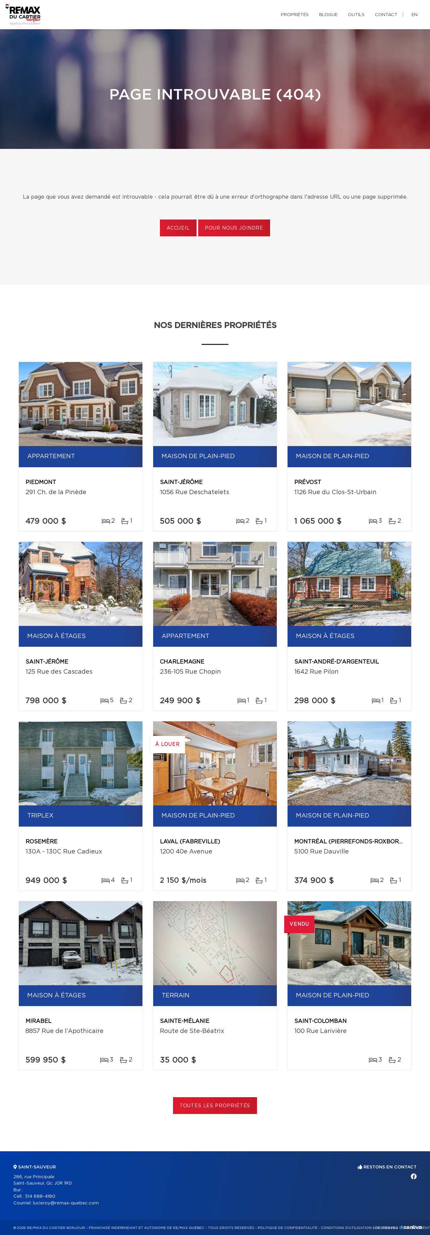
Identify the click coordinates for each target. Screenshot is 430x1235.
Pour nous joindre (234, 228)
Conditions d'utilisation (346, 1228)
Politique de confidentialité (287, 1228)
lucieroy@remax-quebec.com (66, 1203)
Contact (386, 15)
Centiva (411, 1227)
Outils (356, 15)
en (415, 15)
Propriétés (295, 15)
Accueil (178, 228)
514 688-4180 (40, 1196)
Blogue (328, 15)
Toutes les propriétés (215, 1106)
